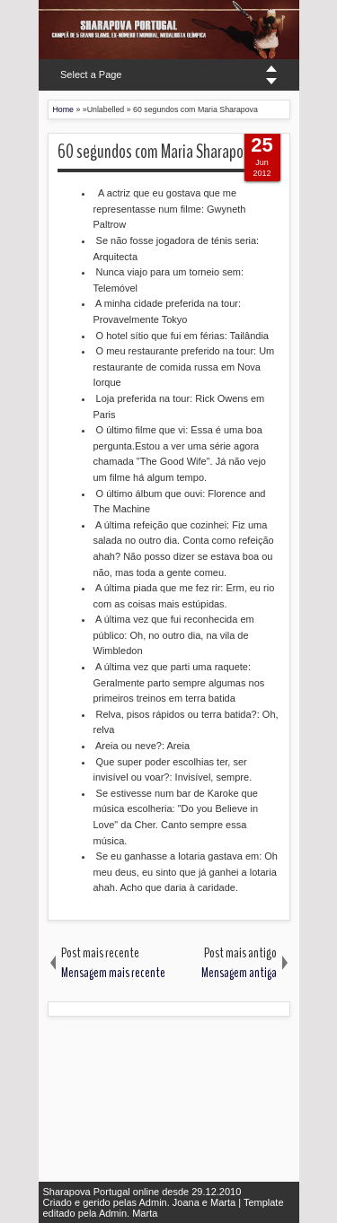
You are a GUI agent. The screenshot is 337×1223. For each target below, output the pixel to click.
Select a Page (91, 74)
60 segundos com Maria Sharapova (157, 151)
